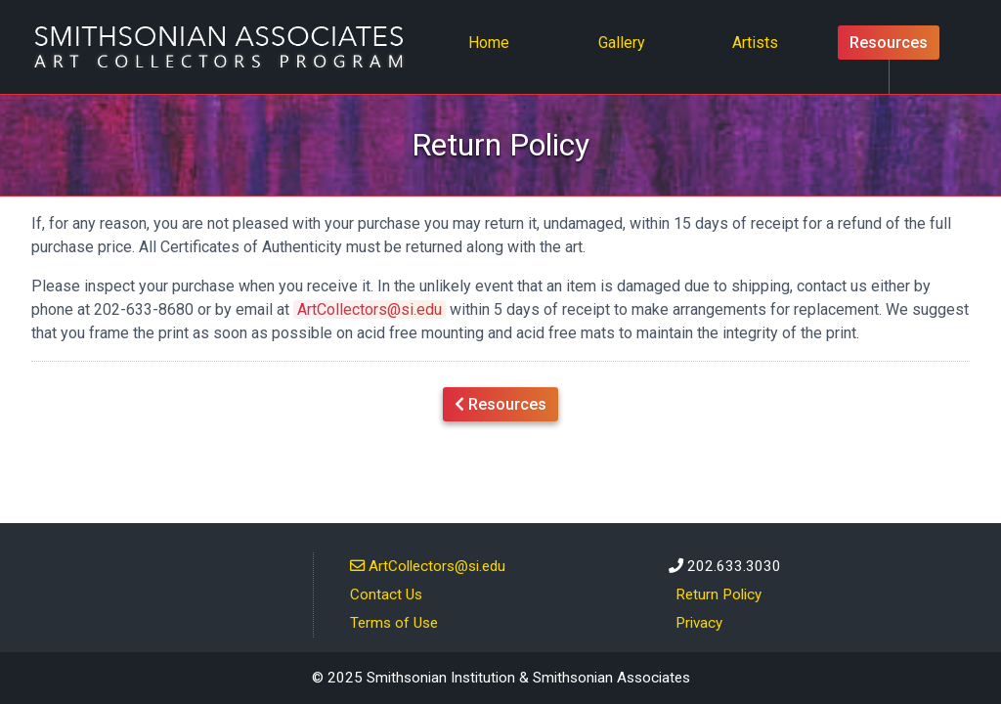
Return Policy (718, 594)
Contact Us (386, 594)
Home (494, 41)
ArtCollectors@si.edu (369, 309)
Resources (888, 42)
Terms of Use (394, 623)
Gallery (621, 42)
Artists (755, 42)
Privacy (698, 623)
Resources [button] (500, 403)
